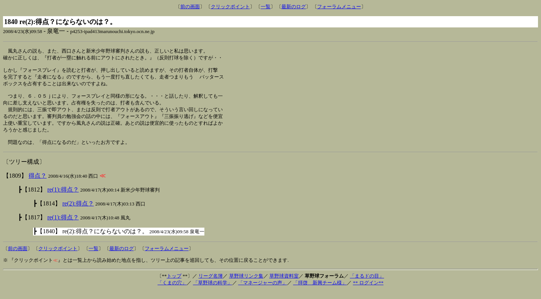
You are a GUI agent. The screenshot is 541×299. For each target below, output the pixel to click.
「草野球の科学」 (212, 290)
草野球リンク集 (246, 284)
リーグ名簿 (210, 284)
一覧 (265, 6)
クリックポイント (230, 6)
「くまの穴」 (172, 290)
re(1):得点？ (63, 197)
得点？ (38, 183)
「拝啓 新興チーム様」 (320, 290)
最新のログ (293, 6)
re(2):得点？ (78, 211)
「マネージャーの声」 (262, 290)
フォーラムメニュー (339, 6)
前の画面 (190, 6)
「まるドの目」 (367, 284)
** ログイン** (368, 290)
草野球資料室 (284, 284)
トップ (174, 284)
